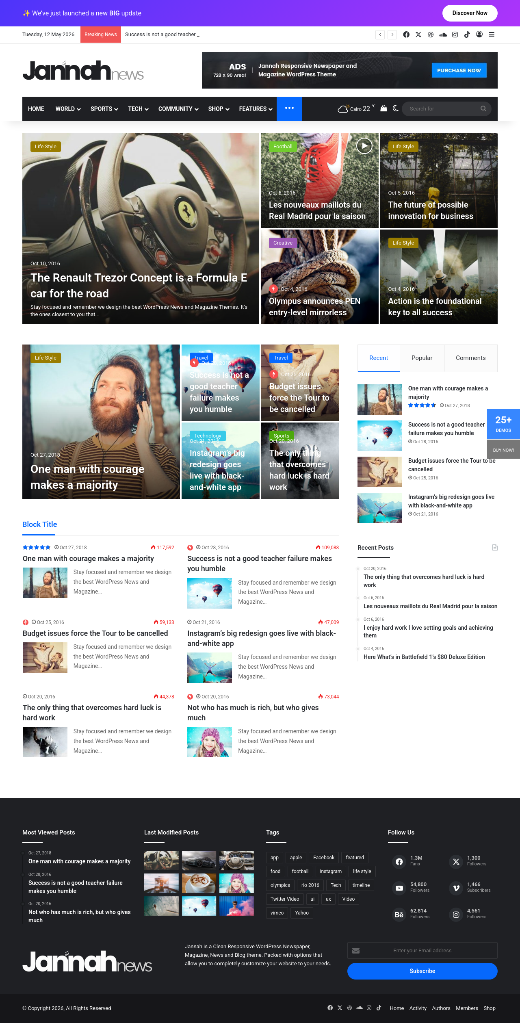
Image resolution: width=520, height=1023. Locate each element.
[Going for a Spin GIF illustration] (439, 277)
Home (36, 109)
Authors (441, 1008)
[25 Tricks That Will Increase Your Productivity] (320, 277)
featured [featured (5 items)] (355, 857)
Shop (215, 109)
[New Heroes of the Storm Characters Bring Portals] (236, 860)
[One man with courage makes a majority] (101, 422)
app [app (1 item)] (275, 857)
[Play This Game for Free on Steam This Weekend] (140, 228)
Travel (201, 358)
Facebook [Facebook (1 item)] (323, 857)
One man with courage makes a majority (172, 34)
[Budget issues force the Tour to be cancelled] (45, 657)
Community (175, 109)
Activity (418, 1008)
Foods (280, 146)
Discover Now (470, 13)
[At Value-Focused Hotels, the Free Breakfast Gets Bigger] (320, 180)
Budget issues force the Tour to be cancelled (299, 397)
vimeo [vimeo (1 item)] (277, 913)
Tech (135, 109)
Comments (471, 358)
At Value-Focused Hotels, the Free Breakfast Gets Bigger (315, 205)
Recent (378, 358)
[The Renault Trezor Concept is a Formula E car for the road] (161, 860)
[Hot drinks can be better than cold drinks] (199, 883)
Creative (44, 146)
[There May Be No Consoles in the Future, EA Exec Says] (439, 180)
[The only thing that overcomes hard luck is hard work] (45, 742)
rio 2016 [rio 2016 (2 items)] (310, 885)
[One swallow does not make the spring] (161, 906)
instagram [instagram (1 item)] (331, 871)
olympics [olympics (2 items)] (280, 885)
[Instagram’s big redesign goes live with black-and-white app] (209, 667)
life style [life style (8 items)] (362, 871)
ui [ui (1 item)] (313, 899)
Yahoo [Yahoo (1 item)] (302, 913)
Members (467, 1008)
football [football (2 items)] (300, 871)
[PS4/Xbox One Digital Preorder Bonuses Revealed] (199, 860)
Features (253, 109)
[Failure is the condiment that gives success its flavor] (236, 906)
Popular (422, 358)
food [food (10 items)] (276, 871)
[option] (260, 228)
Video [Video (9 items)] (348, 899)
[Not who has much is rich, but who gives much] (209, 742)
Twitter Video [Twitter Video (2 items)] (285, 899)
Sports (101, 109)
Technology (287, 243)
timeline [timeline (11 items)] (361, 885)
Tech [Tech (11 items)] (336, 885)
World (65, 109)
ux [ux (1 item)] (328, 899)
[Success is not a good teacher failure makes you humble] (209, 593)
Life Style (403, 243)
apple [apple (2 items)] (296, 857)
